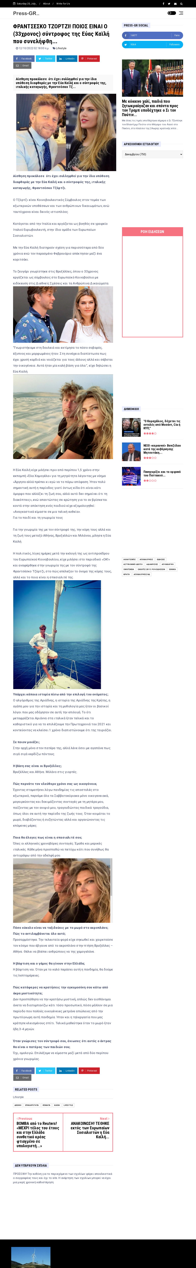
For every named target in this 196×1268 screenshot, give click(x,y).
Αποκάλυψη (168, 564)
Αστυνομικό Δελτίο (133, 564)
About (46, 3)
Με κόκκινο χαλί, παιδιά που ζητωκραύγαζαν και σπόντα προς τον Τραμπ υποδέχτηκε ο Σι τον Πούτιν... (150, 108)
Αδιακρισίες (152, 564)
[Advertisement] (152, 192)
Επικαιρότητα (32, 1105)
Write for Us (63, 3)
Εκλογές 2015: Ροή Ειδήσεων (151, 569)
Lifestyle (61, 48)
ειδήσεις (161, 559)
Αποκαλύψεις (146, 559)
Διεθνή (18, 1105)
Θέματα (46, 1105)
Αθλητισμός (130, 559)
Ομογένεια (129, 569)
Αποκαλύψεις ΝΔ (142, 574)
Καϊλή (57, 1105)
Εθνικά (172, 569)
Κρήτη (127, 574)
